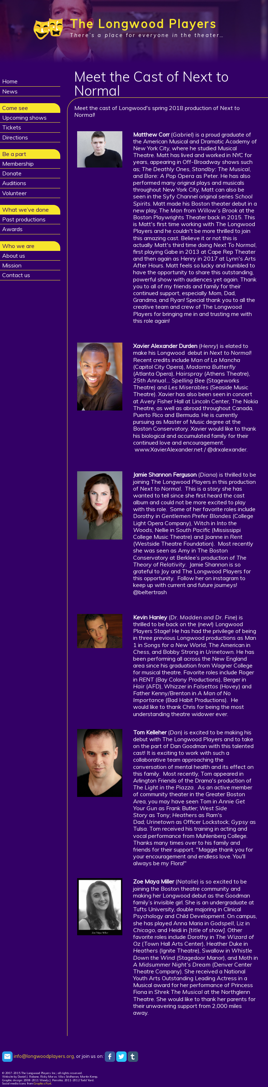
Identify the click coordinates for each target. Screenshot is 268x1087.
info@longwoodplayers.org (38, 1056)
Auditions (14, 183)
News (10, 91)
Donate (12, 173)
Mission (12, 265)
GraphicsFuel (42, 1083)
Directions (15, 137)
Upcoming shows (24, 117)
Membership (18, 163)
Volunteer (14, 193)
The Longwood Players (143, 24)
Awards (12, 229)
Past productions (24, 219)
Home (10, 81)
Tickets (11, 127)
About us (13, 255)
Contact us (16, 275)
